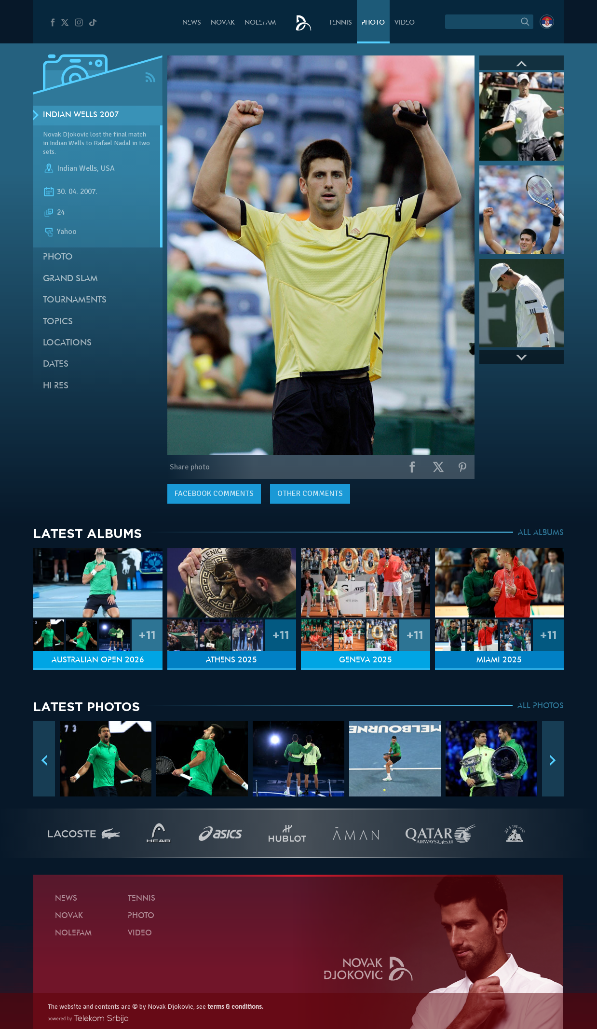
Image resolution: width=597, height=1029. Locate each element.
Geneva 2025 (365, 660)
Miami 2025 (499, 660)
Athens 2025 (231, 660)
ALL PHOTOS (540, 706)
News (191, 23)
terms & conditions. (235, 1006)
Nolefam (260, 23)
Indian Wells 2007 (81, 115)
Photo (373, 23)
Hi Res (55, 386)
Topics (58, 322)
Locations (67, 343)
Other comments (310, 493)
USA (108, 168)
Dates (55, 364)
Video (404, 23)
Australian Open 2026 (98, 660)
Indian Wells (77, 168)
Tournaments (75, 300)
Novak (223, 23)
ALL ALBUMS (541, 533)
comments (214, 493)
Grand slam (70, 279)
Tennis (340, 23)
